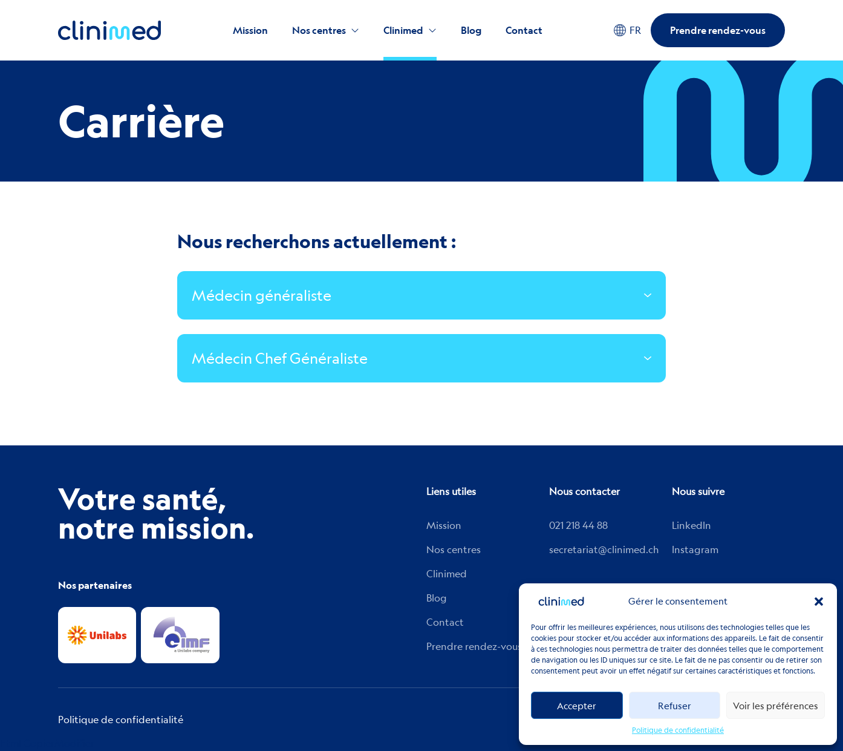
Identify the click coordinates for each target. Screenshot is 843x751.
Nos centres (319, 30)
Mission (250, 30)
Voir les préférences (775, 705)
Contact (524, 30)
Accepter (576, 705)
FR (627, 30)
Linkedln (691, 525)
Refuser (674, 705)
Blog (471, 30)
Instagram (695, 549)
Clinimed (403, 30)
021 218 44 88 (578, 525)
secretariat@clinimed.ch (604, 549)
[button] (819, 601)
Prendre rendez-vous (718, 30)
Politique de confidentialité (678, 730)
